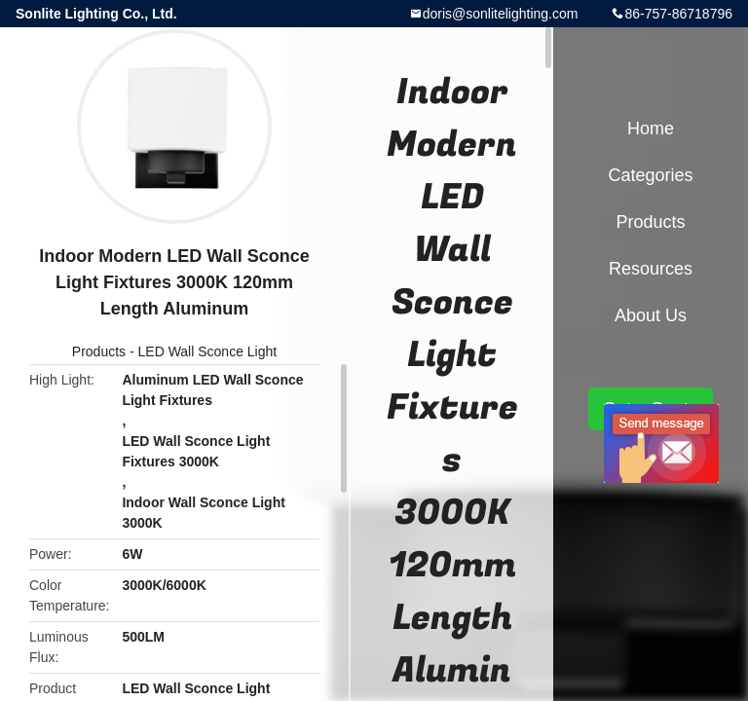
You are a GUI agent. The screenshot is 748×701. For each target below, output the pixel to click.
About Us (651, 315)
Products (99, 351)
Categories (650, 175)
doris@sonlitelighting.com (501, 13)
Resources (650, 268)
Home (650, 128)
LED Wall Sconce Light (208, 351)
